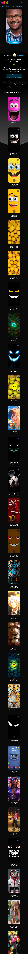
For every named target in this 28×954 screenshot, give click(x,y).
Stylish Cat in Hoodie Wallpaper (14, 895)
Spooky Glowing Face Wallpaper (14, 463)
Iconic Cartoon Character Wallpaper (14, 494)
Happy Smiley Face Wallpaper (14, 679)
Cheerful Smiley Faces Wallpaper (14, 246)
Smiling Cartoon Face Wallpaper (14, 154)
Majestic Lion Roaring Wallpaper (14, 648)
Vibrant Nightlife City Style (14, 803)
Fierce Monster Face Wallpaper (14, 556)
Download (14, 43)
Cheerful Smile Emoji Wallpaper (14, 216)
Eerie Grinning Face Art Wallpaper (14, 370)
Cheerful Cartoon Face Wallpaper (14, 123)
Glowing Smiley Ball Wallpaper (14, 339)
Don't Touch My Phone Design (14, 865)
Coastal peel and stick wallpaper (14, 77)
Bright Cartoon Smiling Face (14, 185)
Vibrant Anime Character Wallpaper (14, 432)
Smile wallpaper (17, 6)
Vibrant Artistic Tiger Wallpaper (14, 586)
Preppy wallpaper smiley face (14, 74)
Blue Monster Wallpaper (14, 772)
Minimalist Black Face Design (14, 741)
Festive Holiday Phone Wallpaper (14, 525)
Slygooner (18, 55)
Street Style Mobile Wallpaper (14, 834)
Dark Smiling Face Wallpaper (14, 308)
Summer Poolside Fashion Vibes (14, 926)
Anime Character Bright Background (14, 617)
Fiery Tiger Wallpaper (14, 709)
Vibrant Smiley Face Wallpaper (14, 277)
